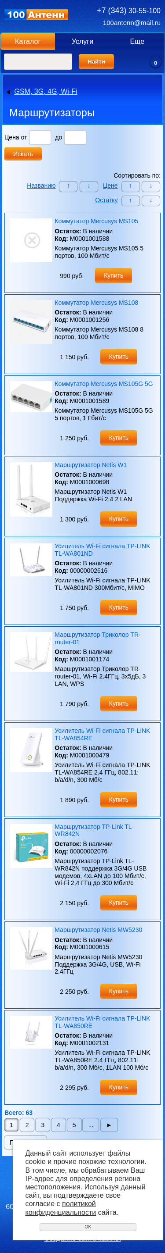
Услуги (82, 41)
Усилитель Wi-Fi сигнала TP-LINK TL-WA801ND (102, 550)
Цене (110, 185)
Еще (137, 41)
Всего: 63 (18, 1112)
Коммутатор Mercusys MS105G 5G (104, 383)
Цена (11, 137)
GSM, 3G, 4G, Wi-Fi (45, 91)
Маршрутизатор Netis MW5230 (98, 929)
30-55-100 (129, 10)
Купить (113, 275)
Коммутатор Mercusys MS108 (96, 302)
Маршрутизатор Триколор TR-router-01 (97, 638)
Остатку (106, 199)
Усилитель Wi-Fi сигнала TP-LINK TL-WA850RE (102, 1022)
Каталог (27, 41)
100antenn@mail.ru (132, 22)
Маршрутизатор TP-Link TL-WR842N (94, 830)
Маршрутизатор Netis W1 (91, 464)
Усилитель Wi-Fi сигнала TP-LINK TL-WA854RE (102, 734)
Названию (41, 185)
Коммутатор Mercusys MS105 (96, 221)
